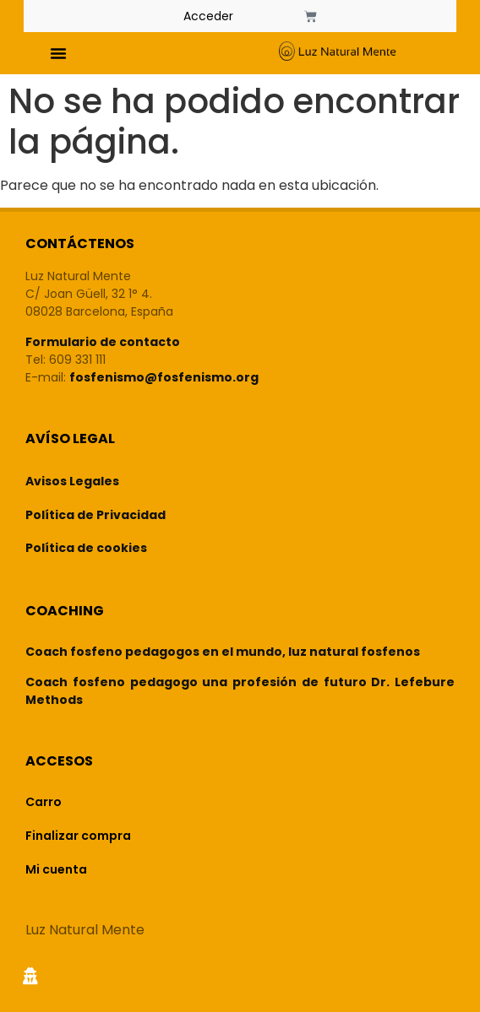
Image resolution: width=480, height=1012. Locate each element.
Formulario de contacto (102, 341)
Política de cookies (86, 547)
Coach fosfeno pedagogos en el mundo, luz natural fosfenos (222, 651)
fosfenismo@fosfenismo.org (164, 377)
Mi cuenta (56, 869)
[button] (58, 53)
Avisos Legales (72, 481)
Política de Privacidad (95, 514)
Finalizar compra (78, 835)
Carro (43, 801)
